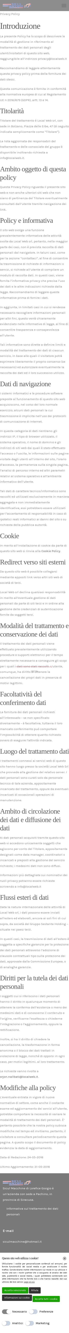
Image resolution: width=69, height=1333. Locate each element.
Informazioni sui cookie (17, 1297)
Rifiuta (34, 1290)
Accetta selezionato (15, 1290)
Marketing (42, 1323)
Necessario (19, 1311)
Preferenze (46, 1311)
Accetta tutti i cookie (46, 1299)
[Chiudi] (64, 1258)
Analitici (17, 1323)
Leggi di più (29, 1282)
